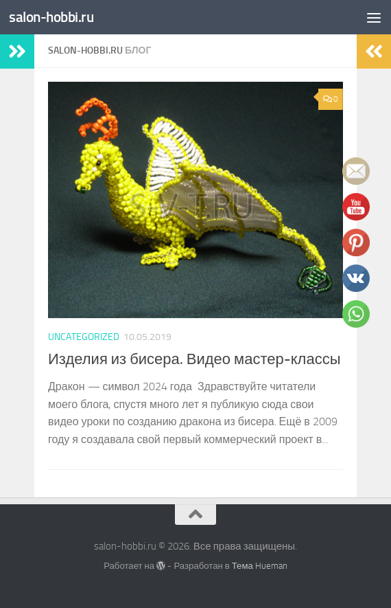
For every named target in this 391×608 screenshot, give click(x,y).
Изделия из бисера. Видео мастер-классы (194, 359)
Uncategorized (83, 337)
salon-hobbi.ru (51, 16)
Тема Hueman (259, 566)
